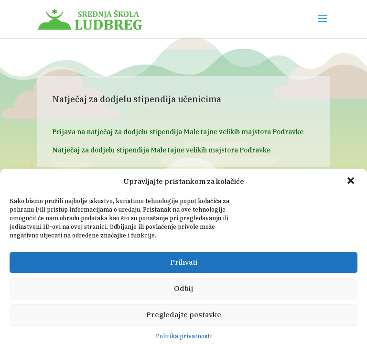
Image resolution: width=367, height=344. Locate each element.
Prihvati (183, 271)
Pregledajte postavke (183, 324)
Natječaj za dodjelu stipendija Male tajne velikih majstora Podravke (161, 150)
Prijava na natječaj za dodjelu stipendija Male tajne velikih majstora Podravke (177, 132)
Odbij (183, 297)
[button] (351, 190)
